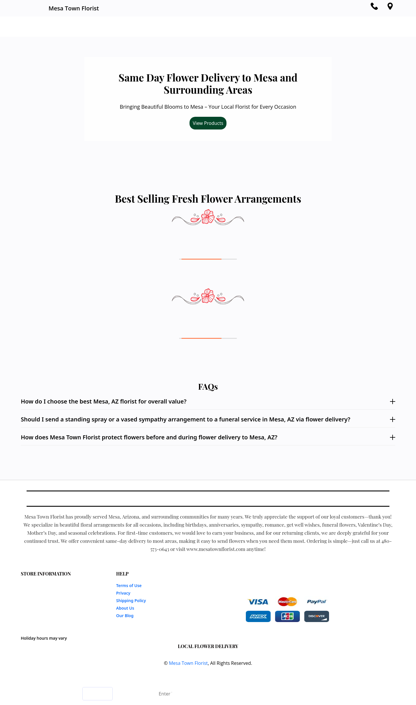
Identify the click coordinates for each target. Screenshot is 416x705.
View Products (208, 123)
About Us (125, 608)
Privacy (123, 593)
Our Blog (124, 615)
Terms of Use (129, 585)
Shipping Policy (131, 600)
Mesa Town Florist (188, 663)
